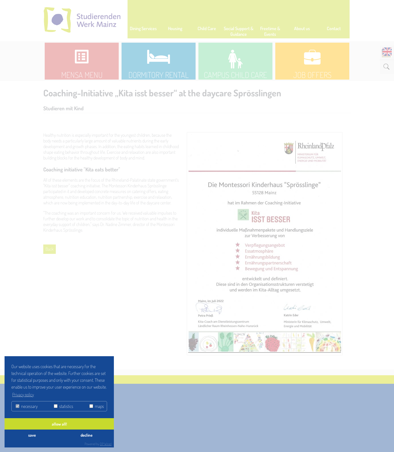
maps (96, 406)
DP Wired (106, 444)
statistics (63, 406)
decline (87, 435)
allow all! (59, 423)
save (32, 435)
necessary (27, 406)
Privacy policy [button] (23, 394)
